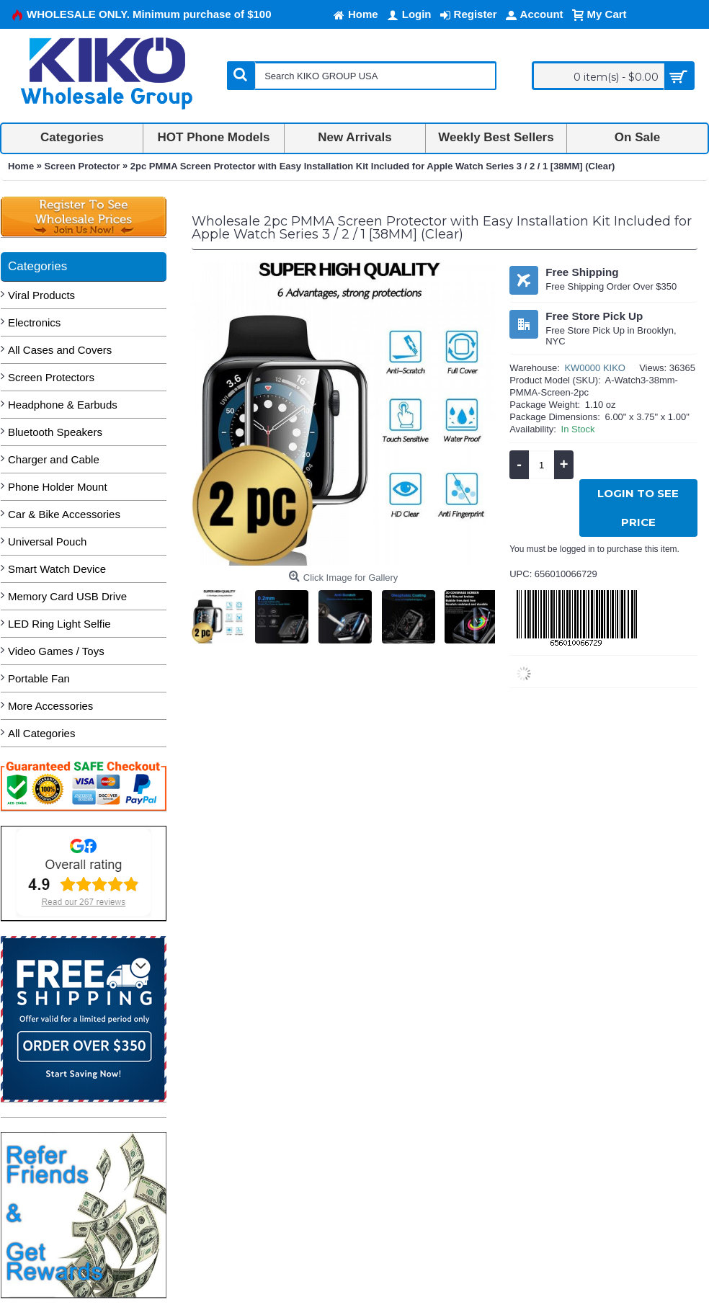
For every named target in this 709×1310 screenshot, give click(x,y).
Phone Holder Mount (57, 487)
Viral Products (41, 295)
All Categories (41, 733)
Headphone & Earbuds (62, 404)
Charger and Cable (53, 459)
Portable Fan (39, 678)
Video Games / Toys (56, 651)
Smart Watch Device (57, 569)
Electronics (34, 322)
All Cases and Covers (60, 350)
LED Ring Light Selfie (59, 624)
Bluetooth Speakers (55, 432)
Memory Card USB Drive (67, 596)
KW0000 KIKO (594, 367)
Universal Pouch (47, 541)
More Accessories (50, 706)
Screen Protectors (51, 377)
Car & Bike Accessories (64, 514)
